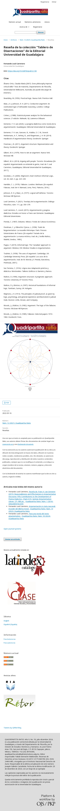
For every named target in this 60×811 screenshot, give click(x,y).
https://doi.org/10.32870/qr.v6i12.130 (22, 71)
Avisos (47, 22)
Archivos (14, 40)
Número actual (15, 22)
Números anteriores (33, 22)
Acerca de (24, 27)
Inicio (6, 40)
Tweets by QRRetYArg (12, 728)
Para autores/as (9, 643)
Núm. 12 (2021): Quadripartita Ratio (32, 40)
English (6, 621)
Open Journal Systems (12, 529)
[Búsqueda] (25, 32)
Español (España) (10, 624)
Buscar (41, 32)
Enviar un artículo (12, 539)
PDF (7, 403)
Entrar (54, 2)
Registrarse (37, 27)
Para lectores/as (10, 639)
